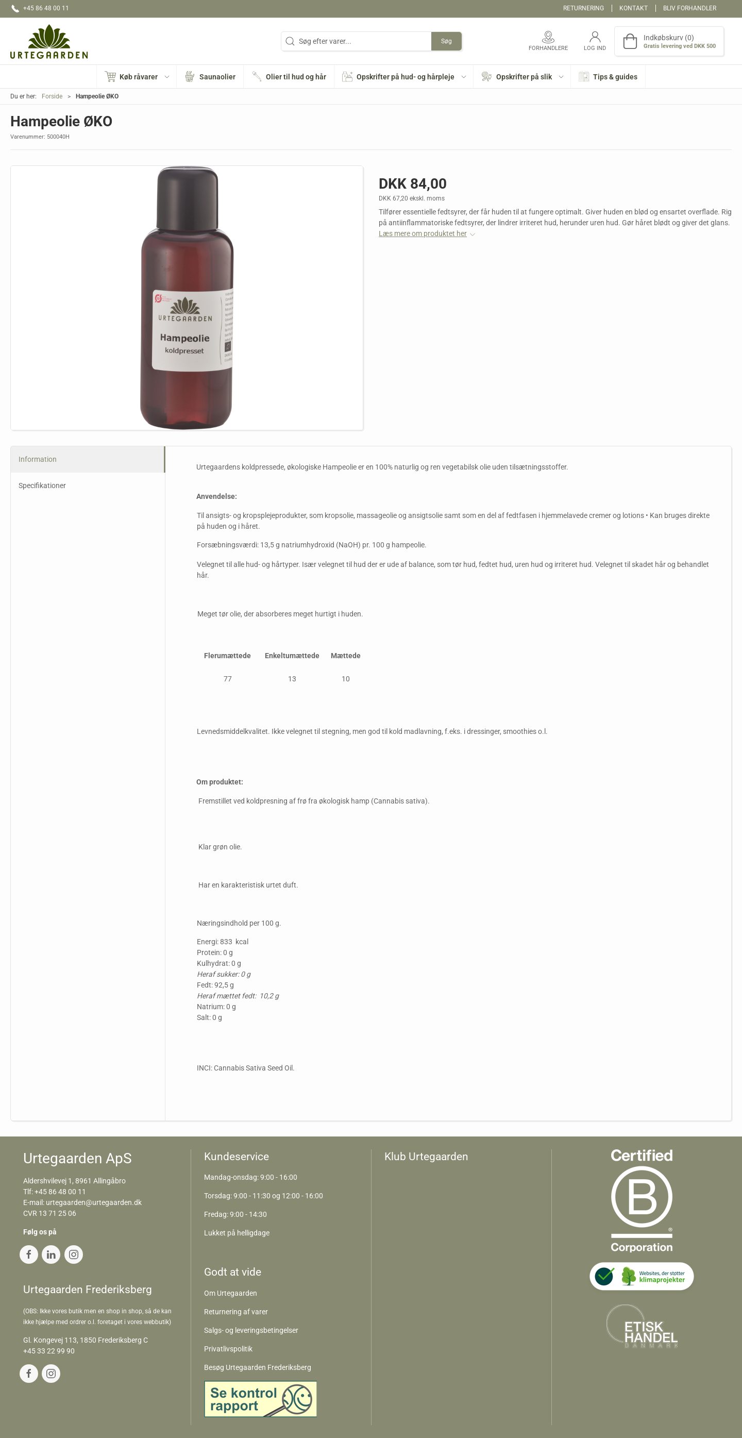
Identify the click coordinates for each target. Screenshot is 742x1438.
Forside (52, 96)
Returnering (583, 8)
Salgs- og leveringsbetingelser (251, 1330)
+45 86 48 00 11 (60, 1192)
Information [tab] (38, 459)
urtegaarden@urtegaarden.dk (94, 1202)
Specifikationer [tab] (42, 485)
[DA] (49, 41)
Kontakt (633, 8)
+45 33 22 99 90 (49, 1351)
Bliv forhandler (689, 8)
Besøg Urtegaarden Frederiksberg (257, 1367)
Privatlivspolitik (228, 1349)
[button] (137, 76)
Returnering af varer (236, 1312)
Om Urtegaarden (230, 1293)
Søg (446, 41)
